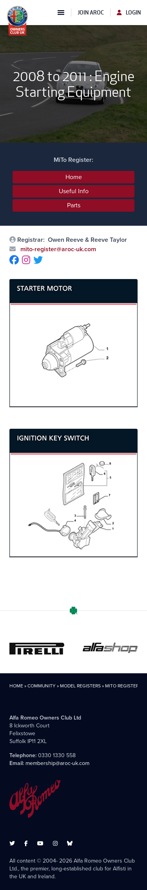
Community (41, 685)
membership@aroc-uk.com (57, 763)
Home (73, 176)
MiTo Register (122, 685)
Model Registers (80, 685)
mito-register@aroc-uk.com (57, 249)
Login (129, 12)
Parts (73, 205)
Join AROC (91, 12)
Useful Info (74, 191)
